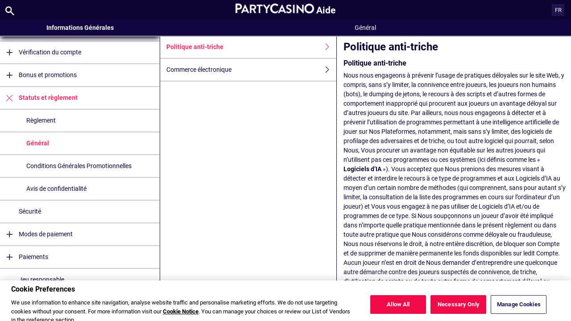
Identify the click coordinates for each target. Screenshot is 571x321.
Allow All (398, 309)
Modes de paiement (36, 234)
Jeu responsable (41, 279)
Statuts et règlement (39, 98)
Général (37, 143)
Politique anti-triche (251, 47)
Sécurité (30, 211)
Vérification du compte (40, 52)
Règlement (41, 120)
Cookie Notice (181, 316)
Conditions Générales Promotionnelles (79, 165)
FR (558, 10)
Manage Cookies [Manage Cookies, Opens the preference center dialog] (519, 309)
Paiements (24, 257)
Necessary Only (459, 309)
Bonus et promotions (38, 75)
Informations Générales (80, 27)
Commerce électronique (251, 70)
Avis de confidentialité (56, 188)
